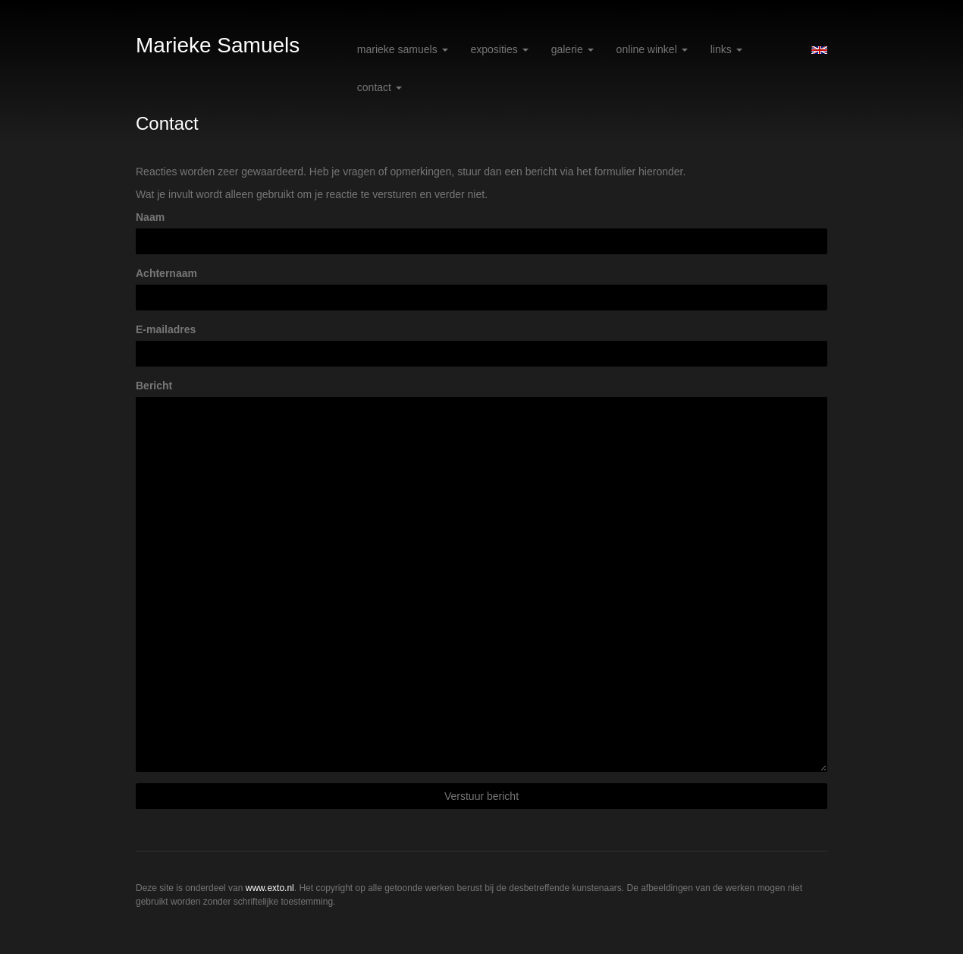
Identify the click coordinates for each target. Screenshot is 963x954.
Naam (150, 217)
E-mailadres (166, 329)
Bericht (154, 385)
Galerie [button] (572, 49)
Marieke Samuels (218, 45)
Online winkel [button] (652, 49)
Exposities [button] (500, 49)
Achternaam (166, 273)
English (819, 50)
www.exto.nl (270, 888)
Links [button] (726, 49)
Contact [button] (379, 87)
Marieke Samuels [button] (402, 49)
